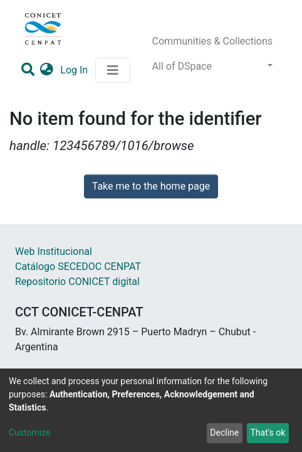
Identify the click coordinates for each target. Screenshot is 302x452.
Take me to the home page (151, 186)
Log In (75, 70)
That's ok (267, 433)
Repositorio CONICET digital (77, 282)
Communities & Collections (212, 41)
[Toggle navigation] (112, 70)
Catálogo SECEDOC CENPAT (78, 266)
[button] (47, 70)
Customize (29, 433)
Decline (224, 433)
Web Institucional (53, 251)
